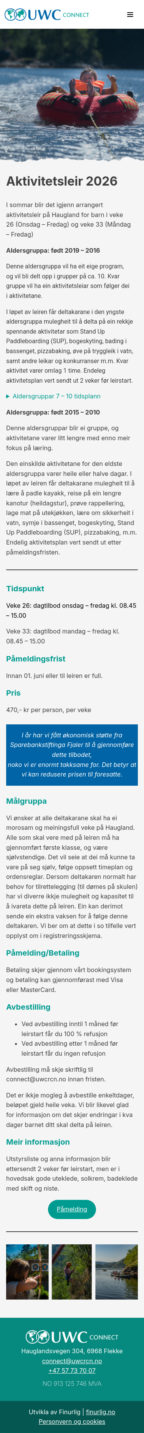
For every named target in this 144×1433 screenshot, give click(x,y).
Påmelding (72, 1209)
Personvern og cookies (72, 1421)
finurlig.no (100, 1412)
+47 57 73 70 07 (72, 1370)
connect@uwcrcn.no (72, 1361)
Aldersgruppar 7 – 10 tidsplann (57, 396)
